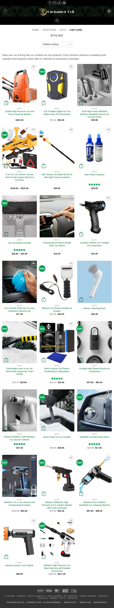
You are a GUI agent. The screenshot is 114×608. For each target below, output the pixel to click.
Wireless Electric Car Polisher (19, 565)
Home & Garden (88, 596)
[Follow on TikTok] (59, 3)
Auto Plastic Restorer (94, 174)
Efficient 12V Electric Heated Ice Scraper (57, 309)
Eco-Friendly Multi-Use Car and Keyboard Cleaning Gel (19, 309)
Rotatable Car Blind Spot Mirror (94, 437)
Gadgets (72, 598)
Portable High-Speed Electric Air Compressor (94, 370)
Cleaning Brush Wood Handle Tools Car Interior (57, 244)
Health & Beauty (36, 596)
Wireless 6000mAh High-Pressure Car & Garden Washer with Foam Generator (57, 505)
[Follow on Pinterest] (64, 3)
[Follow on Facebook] (50, 3)
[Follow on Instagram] (55, 3)
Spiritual (103, 596)
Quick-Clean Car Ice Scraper (57, 437)
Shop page (49, 30)
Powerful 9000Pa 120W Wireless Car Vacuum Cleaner (19, 438)
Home (35, 30)
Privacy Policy (70, 602)
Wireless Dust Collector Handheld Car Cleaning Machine (94, 503)
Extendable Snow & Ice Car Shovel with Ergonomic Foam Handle (19, 371)
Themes (54, 598)
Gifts (62, 598)
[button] (5, 11)
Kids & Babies (55, 596)
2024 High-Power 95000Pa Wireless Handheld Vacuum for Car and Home (94, 114)
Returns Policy (100, 602)
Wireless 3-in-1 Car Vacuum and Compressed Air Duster (19, 503)
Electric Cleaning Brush (94, 308)
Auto (63, 30)
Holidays (43, 598)
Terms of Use (85, 602)
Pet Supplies (71, 596)
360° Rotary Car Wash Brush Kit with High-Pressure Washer (57, 175)
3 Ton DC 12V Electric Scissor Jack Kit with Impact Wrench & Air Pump (19, 177)
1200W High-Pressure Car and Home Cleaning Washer (19, 112)
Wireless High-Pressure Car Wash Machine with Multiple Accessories (57, 568)
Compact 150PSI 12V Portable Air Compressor (94, 244)
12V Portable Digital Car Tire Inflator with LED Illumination (57, 112)
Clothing (10, 596)
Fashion (21, 596)
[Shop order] (57, 44)
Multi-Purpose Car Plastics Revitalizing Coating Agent (57, 370)
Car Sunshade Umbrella (19, 243)
